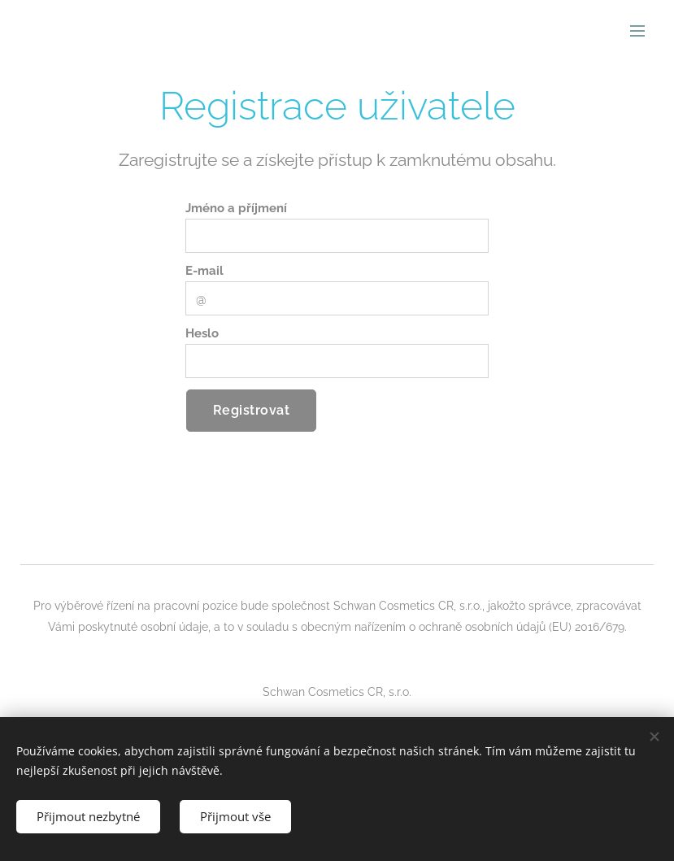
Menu (637, 31)
